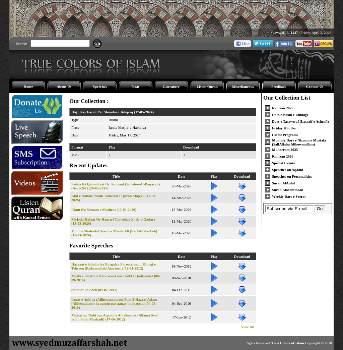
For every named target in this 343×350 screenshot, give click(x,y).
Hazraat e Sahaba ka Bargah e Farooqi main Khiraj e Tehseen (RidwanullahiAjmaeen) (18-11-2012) (113, 266)
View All (247, 327)
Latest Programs (285, 135)
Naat (135, 86)
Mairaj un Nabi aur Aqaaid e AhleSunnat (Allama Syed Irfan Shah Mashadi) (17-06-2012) (114, 317)
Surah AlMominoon (287, 190)
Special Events (283, 163)
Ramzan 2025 (282, 108)
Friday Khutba (284, 128)
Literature (171, 86)
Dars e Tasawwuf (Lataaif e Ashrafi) (300, 121)
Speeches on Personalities (292, 176)
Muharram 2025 (285, 150)
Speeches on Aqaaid (287, 170)
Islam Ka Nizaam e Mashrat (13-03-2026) (103, 210)
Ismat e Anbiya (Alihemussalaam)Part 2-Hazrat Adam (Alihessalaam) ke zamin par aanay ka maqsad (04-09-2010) (114, 303)
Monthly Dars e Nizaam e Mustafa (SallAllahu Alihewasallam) (299, 142)
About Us (64, 86)
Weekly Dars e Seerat (289, 196)
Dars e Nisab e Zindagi (290, 115)
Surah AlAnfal (283, 183)
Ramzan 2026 (282, 156)
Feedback (278, 86)
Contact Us (314, 86)
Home (28, 86)
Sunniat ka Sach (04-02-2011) (94, 290)
